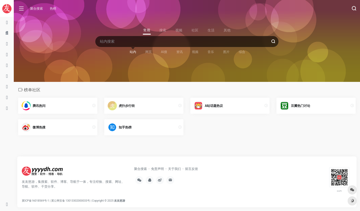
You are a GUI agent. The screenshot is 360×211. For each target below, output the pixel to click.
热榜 (53, 8)
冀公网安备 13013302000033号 (70, 200)
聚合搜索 (36, 8)
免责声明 (157, 169)
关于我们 (174, 169)
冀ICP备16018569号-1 (35, 200)
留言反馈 (191, 169)
